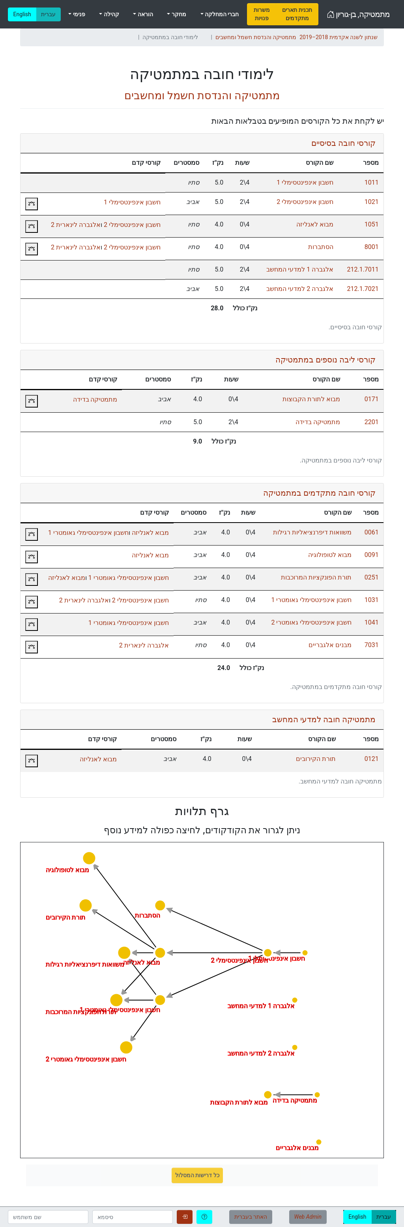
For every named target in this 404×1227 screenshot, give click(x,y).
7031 (372, 645)
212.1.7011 (362, 269)
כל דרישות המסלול (197, 1175)
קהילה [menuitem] (110, 14)
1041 (372, 622)
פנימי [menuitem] (78, 14)
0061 (372, 532)
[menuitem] (261, 14)
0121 (372, 759)
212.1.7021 (362, 289)
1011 (372, 182)
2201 (372, 422)
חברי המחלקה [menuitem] (221, 14)
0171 (372, 399)
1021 (372, 202)
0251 (372, 577)
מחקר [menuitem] (178, 14)
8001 (372, 247)
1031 (372, 600)
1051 (372, 224)
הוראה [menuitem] (144, 14)
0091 (372, 555)
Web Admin (308, 1217)
